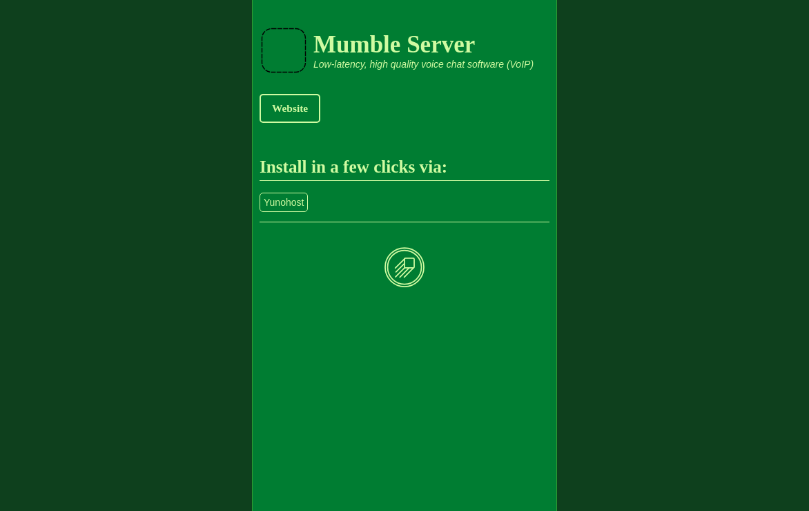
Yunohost (284, 202)
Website (290, 108)
